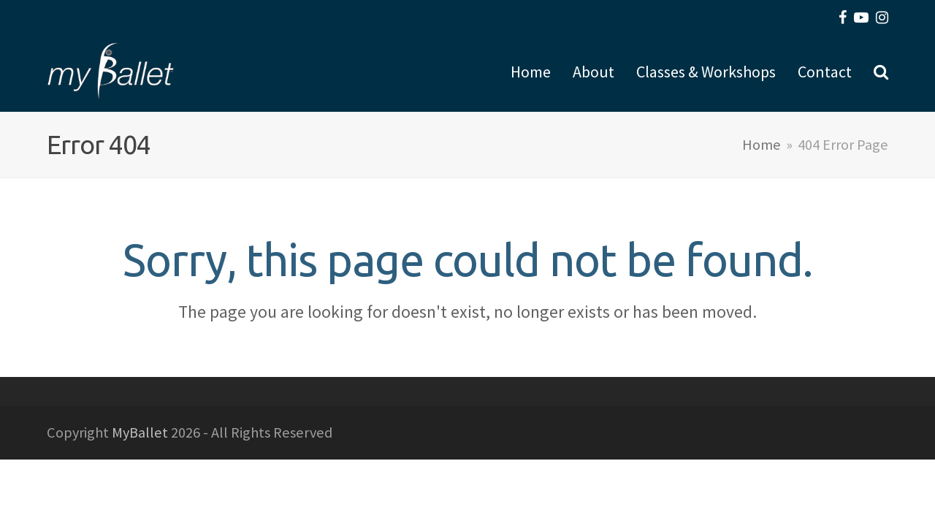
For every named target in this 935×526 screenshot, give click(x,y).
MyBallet (140, 432)
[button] (881, 71)
